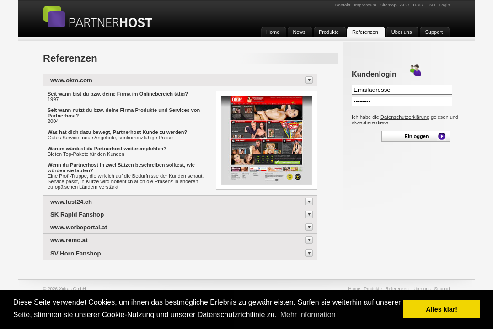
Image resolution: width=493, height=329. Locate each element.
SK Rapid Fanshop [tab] (77, 214)
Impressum (365, 4)
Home (354, 288)
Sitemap (388, 4)
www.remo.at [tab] (69, 240)
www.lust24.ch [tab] (71, 201)
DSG (418, 4)
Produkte (373, 288)
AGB (405, 4)
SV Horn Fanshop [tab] (75, 253)
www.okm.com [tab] (71, 80)
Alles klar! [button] (441, 309)
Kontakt (343, 4)
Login (444, 4)
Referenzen (397, 288)
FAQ (430, 4)
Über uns (422, 288)
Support (442, 288)
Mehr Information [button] (308, 314)
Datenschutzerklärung (404, 117)
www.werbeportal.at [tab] (78, 227)
